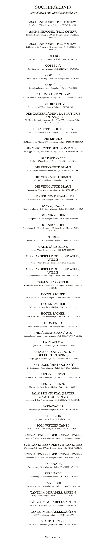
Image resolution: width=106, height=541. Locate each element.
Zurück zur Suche (53, 537)
